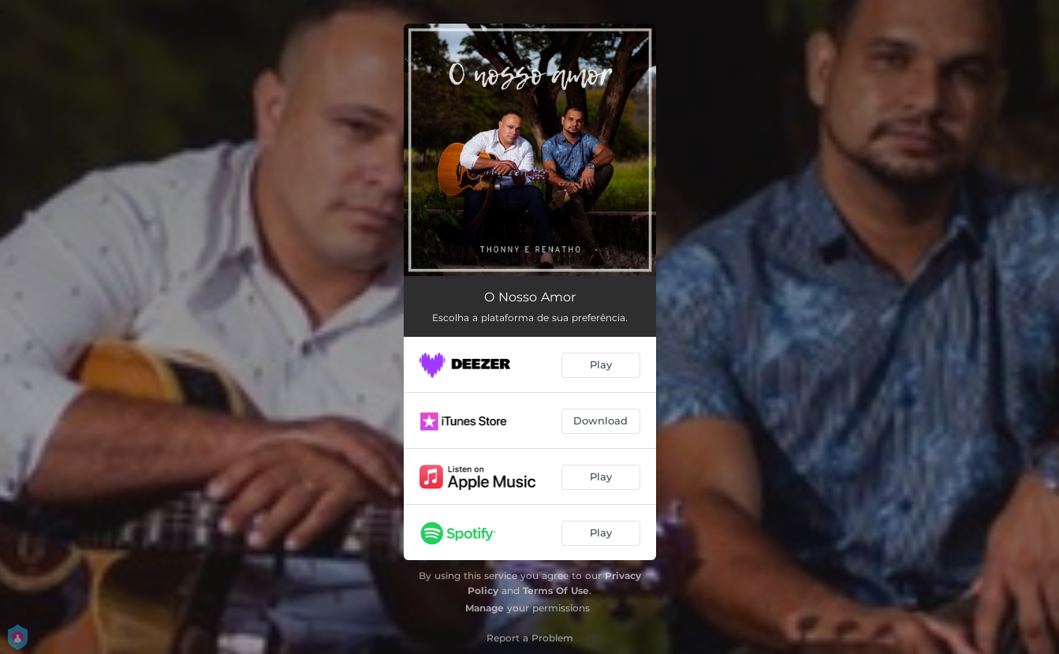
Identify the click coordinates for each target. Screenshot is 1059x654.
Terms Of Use (556, 590)
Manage (484, 608)
